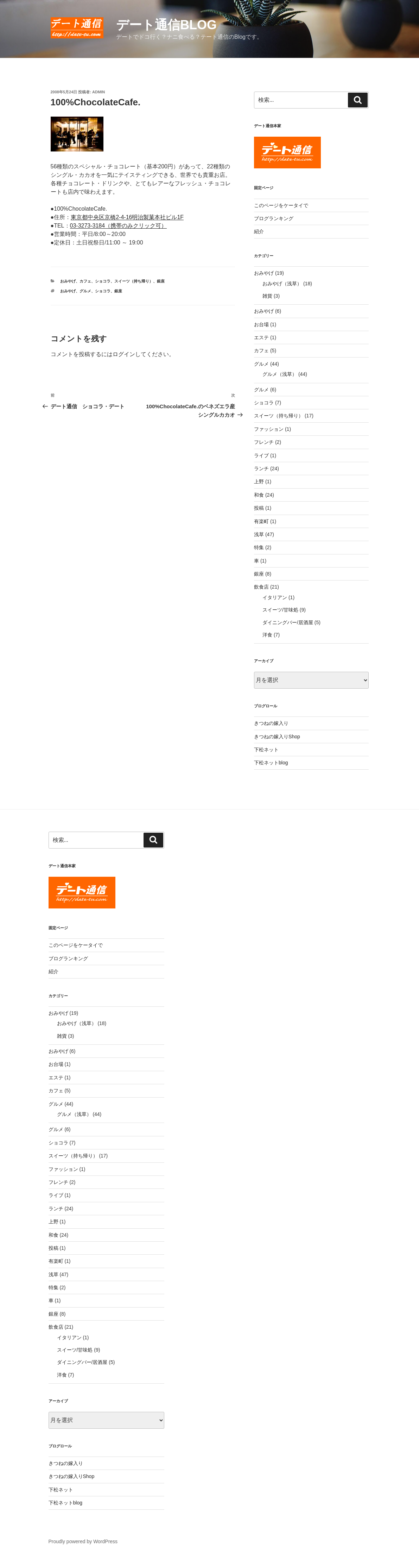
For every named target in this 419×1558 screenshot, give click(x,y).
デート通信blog (166, 25)
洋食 (267, 635)
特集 (259, 547)
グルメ (85, 291)
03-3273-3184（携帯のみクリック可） (118, 226)
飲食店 (261, 587)
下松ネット (266, 749)
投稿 (259, 508)
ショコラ (102, 281)
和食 (259, 495)
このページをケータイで (281, 205)
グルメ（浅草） (279, 374)
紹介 (259, 231)
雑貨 (267, 296)
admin (98, 92)
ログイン (124, 354)
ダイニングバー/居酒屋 (287, 622)
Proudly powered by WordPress (83, 1541)
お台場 (261, 324)
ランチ (261, 468)
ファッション (269, 429)
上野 (259, 481)
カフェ (85, 281)
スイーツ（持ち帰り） (133, 281)
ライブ (261, 455)
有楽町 (261, 521)
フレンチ (264, 442)
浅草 (259, 534)
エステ (261, 337)
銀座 (161, 281)
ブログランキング (273, 218)
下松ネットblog (271, 762)
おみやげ (68, 281)
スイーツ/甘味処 (280, 610)
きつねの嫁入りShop (277, 736)
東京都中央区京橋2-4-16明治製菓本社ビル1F (127, 217)
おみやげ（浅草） (282, 283)
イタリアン (274, 597)
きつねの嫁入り (271, 723)
